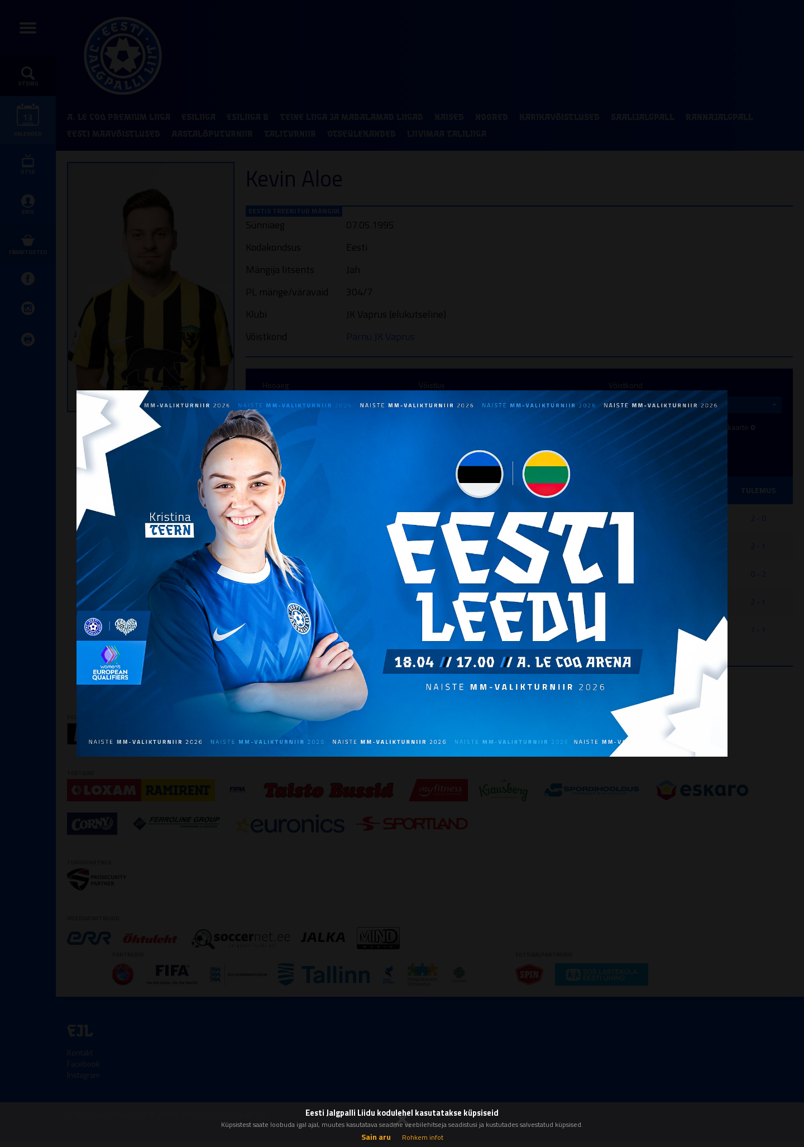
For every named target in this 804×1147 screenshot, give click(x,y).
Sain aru (376, 1137)
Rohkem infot (422, 1137)
